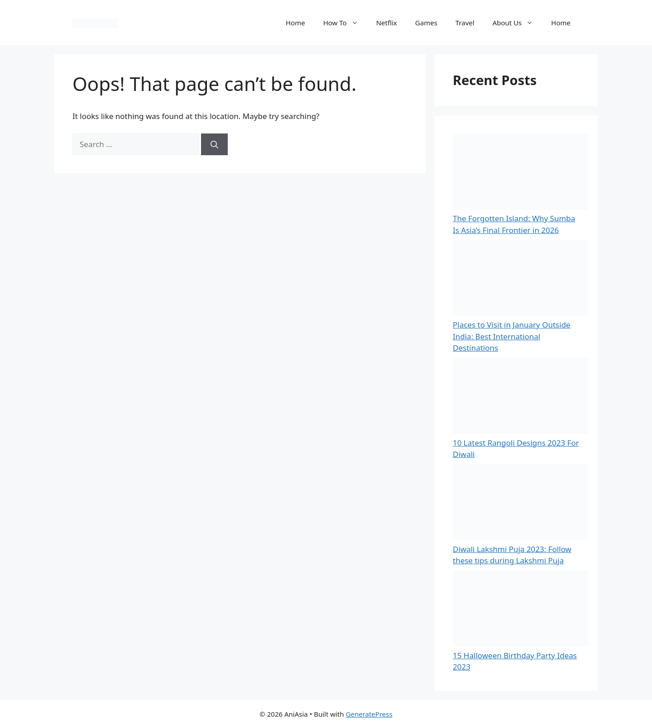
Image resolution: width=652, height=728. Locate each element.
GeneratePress (369, 713)
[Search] (214, 144)
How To (345, 22)
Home (295, 22)
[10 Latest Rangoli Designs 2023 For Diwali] (521, 397)
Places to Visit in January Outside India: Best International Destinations (511, 336)
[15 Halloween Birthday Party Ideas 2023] (521, 610)
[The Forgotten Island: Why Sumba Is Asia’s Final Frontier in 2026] (521, 173)
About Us (517, 22)
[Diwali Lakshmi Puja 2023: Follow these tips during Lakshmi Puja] (521, 503)
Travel (465, 22)
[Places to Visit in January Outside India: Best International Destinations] (521, 279)
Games (426, 22)
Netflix (386, 22)
